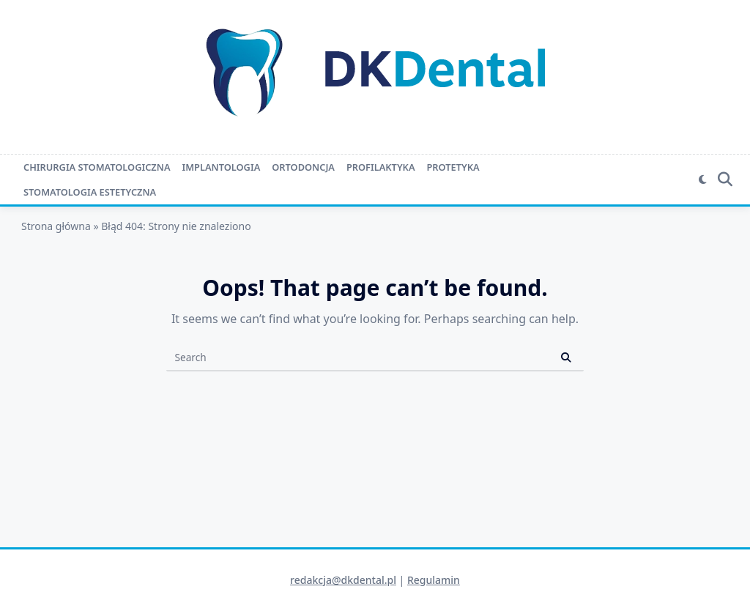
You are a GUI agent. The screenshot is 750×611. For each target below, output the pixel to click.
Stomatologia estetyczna (89, 192)
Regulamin (433, 580)
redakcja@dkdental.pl (343, 580)
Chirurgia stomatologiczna (96, 167)
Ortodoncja (303, 167)
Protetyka (453, 167)
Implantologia (221, 167)
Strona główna (56, 226)
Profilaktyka (380, 167)
